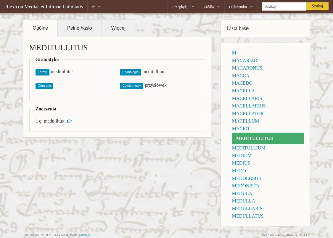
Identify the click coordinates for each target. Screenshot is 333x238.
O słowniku (238, 6)
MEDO (239, 170)
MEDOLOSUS (246, 178)
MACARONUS (247, 67)
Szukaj (317, 6)
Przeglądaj (180, 6)
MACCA (241, 75)
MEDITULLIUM (249, 147)
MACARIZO (244, 60)
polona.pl (84, 235)
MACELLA (243, 90)
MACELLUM (245, 120)
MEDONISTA (246, 185)
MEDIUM (242, 155)
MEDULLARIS (247, 208)
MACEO (240, 128)
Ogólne (40, 27)
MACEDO (242, 83)
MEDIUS (241, 162)
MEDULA (242, 193)
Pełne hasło (79, 27)
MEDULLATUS (248, 215)
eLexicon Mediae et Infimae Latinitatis (43, 6)
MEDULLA (243, 200)
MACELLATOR (248, 113)
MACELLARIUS (249, 105)
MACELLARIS (247, 98)
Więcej (118, 27)
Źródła (209, 6)
